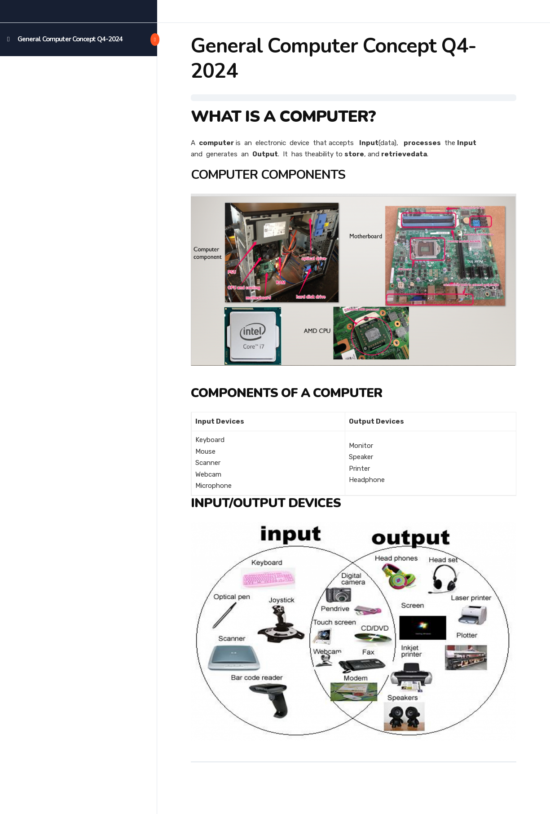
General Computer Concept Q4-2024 (70, 39)
